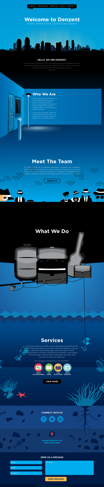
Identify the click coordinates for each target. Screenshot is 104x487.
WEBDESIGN (49, 369)
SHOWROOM (43, 6)
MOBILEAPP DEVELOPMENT (38, 369)
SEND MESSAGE (56, 479)
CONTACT (71, 6)
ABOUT (33, 6)
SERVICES (54, 6)
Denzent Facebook (44, 419)
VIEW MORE (52, 381)
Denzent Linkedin (60, 419)
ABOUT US (52, 181)
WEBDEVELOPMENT (58, 369)
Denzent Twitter (52, 419)
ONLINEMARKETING (67, 369)
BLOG (62, 6)
